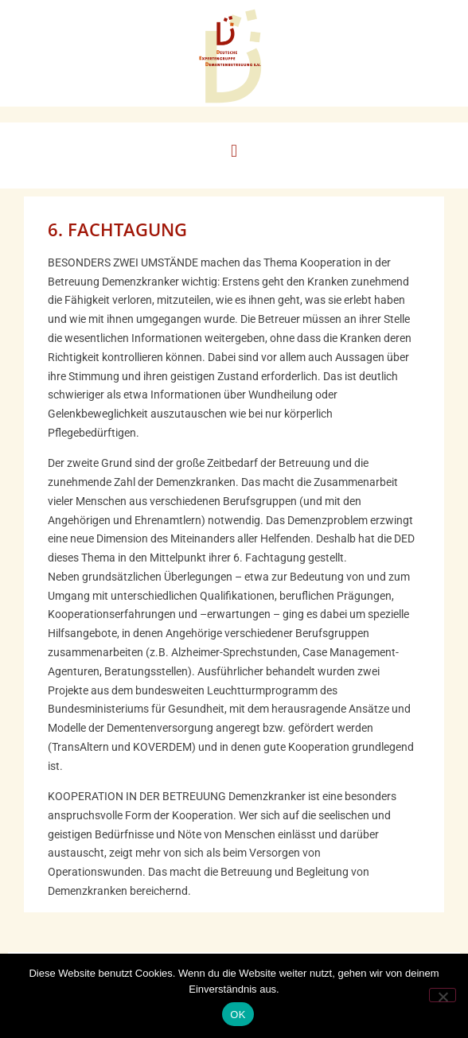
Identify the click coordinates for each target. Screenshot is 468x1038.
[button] (233, 151)
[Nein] (442, 995)
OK (237, 1015)
